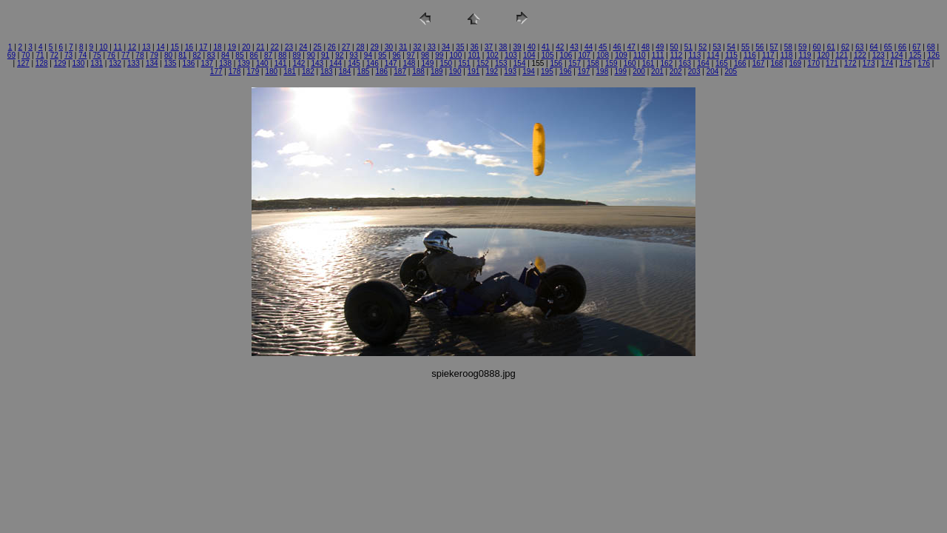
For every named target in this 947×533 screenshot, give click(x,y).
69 (11, 55)
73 (68, 55)
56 (759, 47)
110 (639, 55)
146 (372, 63)
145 (354, 63)
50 (674, 47)
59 (802, 47)
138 (225, 63)
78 (139, 55)
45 (603, 47)
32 (418, 47)
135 (170, 63)
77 (125, 55)
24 (303, 47)
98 (425, 55)
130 (79, 63)
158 (593, 63)
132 (115, 63)
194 (528, 71)
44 (588, 47)
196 (565, 71)
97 (411, 55)
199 (620, 71)
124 (897, 55)
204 (713, 71)
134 (152, 63)
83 (211, 55)
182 (308, 71)
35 (460, 47)
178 (235, 71)
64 (874, 47)
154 (519, 63)
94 (368, 55)
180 (271, 71)
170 (813, 63)
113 (695, 55)
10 (103, 47)
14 (160, 47)
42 (560, 47)
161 (648, 63)
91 (325, 55)
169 (795, 63)
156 (556, 63)
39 (517, 47)
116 (750, 55)
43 (574, 47)
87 (268, 55)
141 (280, 63)
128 (42, 63)
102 (492, 55)
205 (730, 71)
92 (339, 55)
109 (621, 55)
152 (482, 63)
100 (456, 55)
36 (475, 47)
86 (254, 55)
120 (823, 55)
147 (391, 63)
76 (111, 55)
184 (345, 71)
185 (363, 71)
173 (869, 63)
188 (418, 71)
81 (182, 55)
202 (676, 71)
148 (409, 63)
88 (282, 55)
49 (660, 47)
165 (721, 63)
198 (602, 71)
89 (296, 55)
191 (474, 71)
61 (831, 47)
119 (805, 55)
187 (400, 71)
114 (713, 55)
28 (360, 47)
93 (354, 55)
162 (667, 63)
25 (318, 47)
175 (905, 63)
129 (60, 63)
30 (389, 47)
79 (154, 55)
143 (317, 63)
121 (841, 55)
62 (845, 47)
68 (931, 47)
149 (428, 63)
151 (464, 63)
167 (758, 63)
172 (850, 63)
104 (529, 55)
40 (532, 47)
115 (731, 55)
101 (474, 55)
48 (645, 47)
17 (203, 47)
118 (787, 55)
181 (289, 71)
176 (923, 63)
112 (676, 55)
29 (375, 47)
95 (382, 55)
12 (132, 47)
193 (510, 71)
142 (299, 63)
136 (189, 63)
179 (253, 71)
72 (54, 55)
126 (933, 55)
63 (859, 47)
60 (816, 47)
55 (745, 47)
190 (455, 71)
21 (260, 47)
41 (546, 47)
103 (511, 55)
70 (25, 55)
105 (548, 55)
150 (445, 63)
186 (381, 71)
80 (168, 55)
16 (189, 47)
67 (916, 47)
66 (902, 47)
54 (731, 47)
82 (196, 55)
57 (774, 47)
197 (584, 71)
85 (239, 55)
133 (133, 63)
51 (688, 47)
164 (703, 63)
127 (23, 63)
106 (566, 55)
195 (547, 71)
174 (887, 63)
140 (262, 63)
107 (584, 55)
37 (489, 47)
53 (716, 47)
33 (432, 47)
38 (503, 47)
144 (335, 63)
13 (146, 47)
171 (832, 63)
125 (915, 55)
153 (501, 63)
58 (788, 47)
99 (439, 55)
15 (175, 47)
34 (446, 47)
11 (118, 47)
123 (878, 55)
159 (611, 63)
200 (639, 71)
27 (346, 47)
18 (218, 47)
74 (82, 55)
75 (97, 55)
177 (216, 71)
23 (289, 47)
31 (403, 47)
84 (225, 55)
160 (630, 63)
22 (275, 47)
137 (206, 63)
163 (684, 63)
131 (96, 63)
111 (658, 55)
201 (657, 71)
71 (40, 55)
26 (332, 47)
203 (694, 71)
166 (740, 63)
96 (396, 55)
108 (602, 55)
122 (860, 55)
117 (768, 55)
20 (246, 47)
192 (492, 71)
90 (311, 55)
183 (326, 71)
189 (437, 71)
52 (702, 47)
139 (243, 63)
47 (631, 47)
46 (617, 47)
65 (888, 47)
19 (232, 47)
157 (574, 63)
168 (777, 63)
